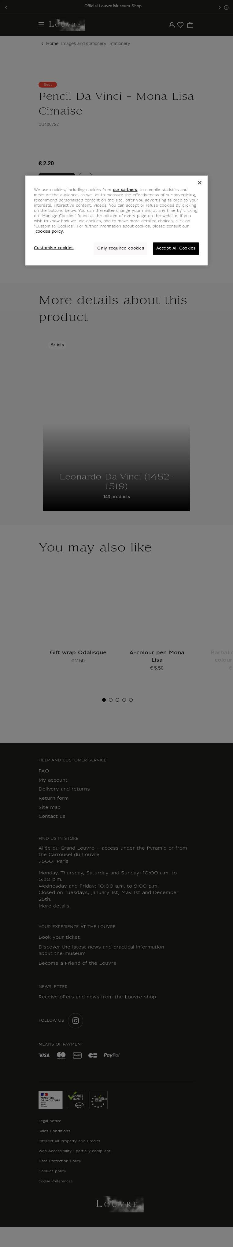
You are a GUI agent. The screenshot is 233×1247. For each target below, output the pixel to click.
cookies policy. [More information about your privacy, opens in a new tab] (49, 232)
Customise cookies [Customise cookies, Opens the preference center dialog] (54, 248)
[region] (116, 220)
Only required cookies (120, 248)
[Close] (199, 183)
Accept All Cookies (176, 248)
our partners (125, 190)
